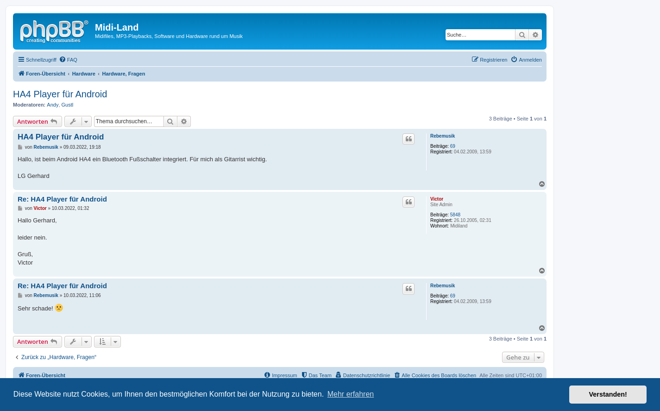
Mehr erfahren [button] (350, 394)
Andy (52, 104)
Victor (436, 199)
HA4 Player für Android (60, 94)
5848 (455, 214)
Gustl (68, 104)
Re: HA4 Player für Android (62, 199)
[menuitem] (68, 59)
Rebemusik (442, 136)
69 (452, 146)
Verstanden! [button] (608, 394)
